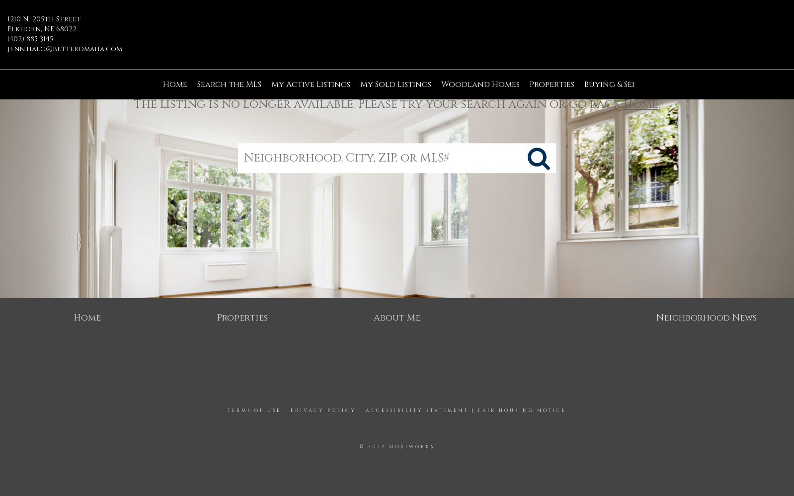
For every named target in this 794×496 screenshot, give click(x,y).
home (641, 104)
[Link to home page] (397, 27)
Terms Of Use (254, 410)
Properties (552, 84)
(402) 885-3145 (30, 39)
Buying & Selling (620, 84)
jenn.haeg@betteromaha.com (64, 49)
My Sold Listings (395, 84)
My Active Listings (310, 84)
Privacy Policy (323, 410)
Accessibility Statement (417, 410)
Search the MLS (229, 84)
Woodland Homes (480, 84)
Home (175, 84)
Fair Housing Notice (522, 410)
